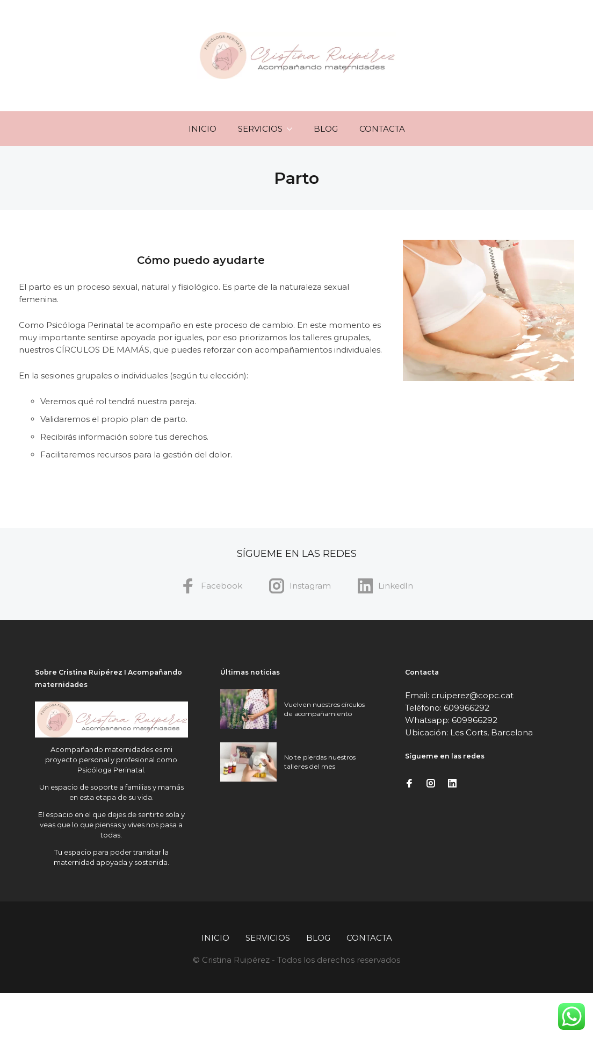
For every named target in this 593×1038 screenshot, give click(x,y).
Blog (326, 129)
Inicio (202, 129)
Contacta (382, 129)
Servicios (260, 129)
